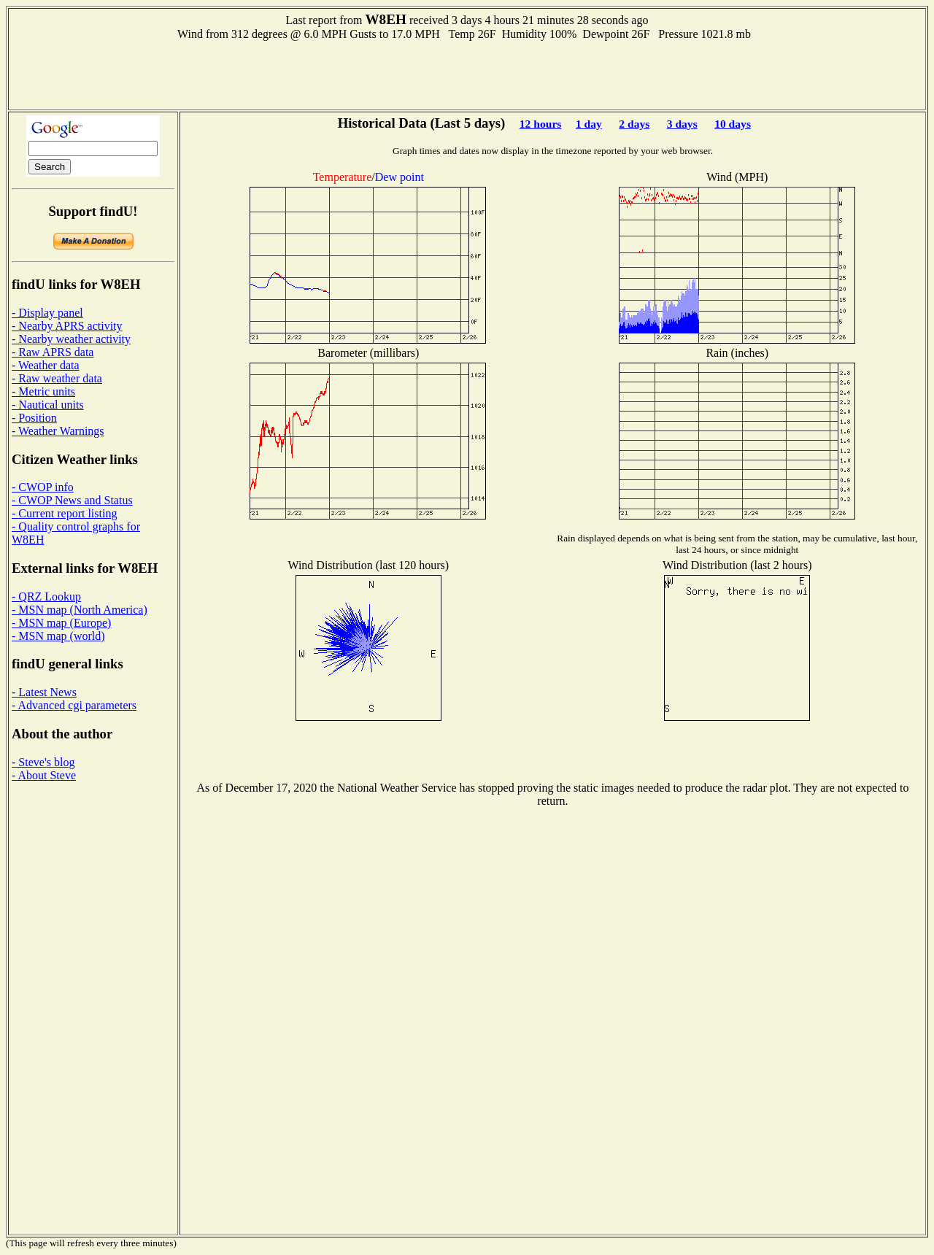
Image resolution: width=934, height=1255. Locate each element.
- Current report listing (64, 513)
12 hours (541, 123)
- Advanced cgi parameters (74, 705)
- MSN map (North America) (79, 609)
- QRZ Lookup (46, 596)
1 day (589, 123)
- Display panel (47, 312)
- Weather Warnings (58, 431)
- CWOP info (43, 487)
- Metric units (43, 391)
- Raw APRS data (52, 352)
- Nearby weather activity (71, 339)
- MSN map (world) (58, 636)
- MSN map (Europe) (61, 623)
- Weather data (46, 365)
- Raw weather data (57, 378)
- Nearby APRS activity (67, 326)
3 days (682, 123)
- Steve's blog (43, 762)
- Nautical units (48, 404)
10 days (732, 123)
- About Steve (44, 775)
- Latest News (44, 692)
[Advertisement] (467, 74)
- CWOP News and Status (72, 500)
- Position (34, 418)
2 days (634, 123)
